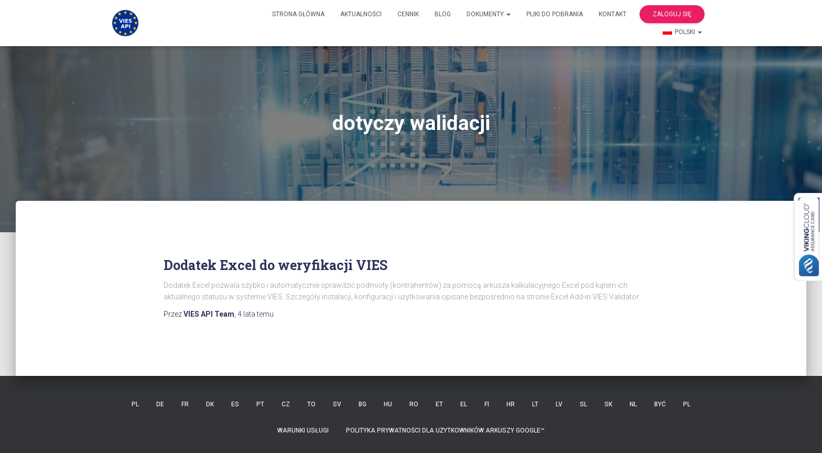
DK (210, 404)
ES (235, 404)
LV (559, 404)
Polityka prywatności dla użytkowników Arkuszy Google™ (445, 430)
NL (633, 404)
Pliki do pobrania (554, 14)
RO (413, 404)
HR (510, 404)
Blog (443, 14)
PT (260, 404)
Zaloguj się (672, 14)
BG (362, 404)
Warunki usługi (303, 430)
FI (486, 404)
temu (255, 314)
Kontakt (612, 14)
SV (337, 404)
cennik (408, 14)
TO (311, 404)
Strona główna (298, 14)
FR (185, 404)
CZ (286, 404)
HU (388, 404)
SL (583, 404)
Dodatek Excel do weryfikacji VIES (275, 265)
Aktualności (361, 14)
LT (535, 404)
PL (135, 404)
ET (439, 404)
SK (608, 404)
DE (160, 404)
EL (463, 404)
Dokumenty (489, 14)
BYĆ (660, 404)
